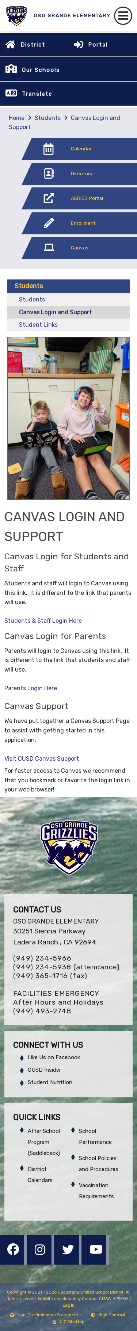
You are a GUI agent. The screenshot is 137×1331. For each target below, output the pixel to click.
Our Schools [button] (41, 70)
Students (48, 117)
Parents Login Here (30, 688)
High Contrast (111, 1315)
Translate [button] (37, 94)
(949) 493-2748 (42, 1011)
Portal (98, 44)
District (32, 44)
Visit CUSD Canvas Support (41, 758)
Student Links (38, 324)
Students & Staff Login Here (43, 620)
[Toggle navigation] (123, 16)
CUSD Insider (44, 1070)
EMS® (123, 1299)
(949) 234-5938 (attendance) (66, 967)
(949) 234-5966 (42, 958)
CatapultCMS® (96, 1299)
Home (16, 117)
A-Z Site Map (68, 1322)
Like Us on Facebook (54, 1057)
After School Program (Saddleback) (44, 1142)
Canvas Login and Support (55, 312)
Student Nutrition (50, 1082)
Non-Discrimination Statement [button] (48, 1315)
